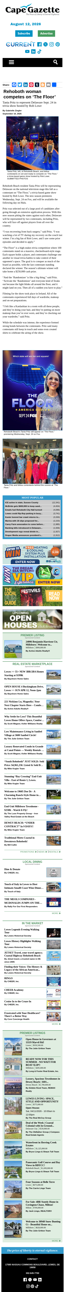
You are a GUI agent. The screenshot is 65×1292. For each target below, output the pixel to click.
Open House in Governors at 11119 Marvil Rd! (41, 1041)
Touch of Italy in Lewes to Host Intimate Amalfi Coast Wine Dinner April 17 (23, 886)
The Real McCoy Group (40, 1118)
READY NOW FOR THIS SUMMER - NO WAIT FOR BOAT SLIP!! (41, 1062)
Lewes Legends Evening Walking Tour (21, 931)
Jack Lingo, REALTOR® (40, 1211)
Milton (28, 1208)
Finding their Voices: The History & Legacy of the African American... (23, 968)
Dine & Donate (12, 869)
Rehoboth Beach (32, 1168)
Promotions (27, 852)
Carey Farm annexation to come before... (24, 524)
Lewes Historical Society (19, 936)
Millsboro (30, 648)
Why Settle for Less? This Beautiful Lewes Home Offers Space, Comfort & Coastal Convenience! (23, 718)
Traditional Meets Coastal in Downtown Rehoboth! (19, 839)
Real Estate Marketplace (33, 664)
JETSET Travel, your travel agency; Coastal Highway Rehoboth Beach (23, 954)
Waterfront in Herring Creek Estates (41, 1144)
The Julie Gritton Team (18, 738)
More (55, 913)
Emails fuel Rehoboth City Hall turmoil (23, 510)
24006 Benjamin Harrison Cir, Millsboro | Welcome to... (42, 643)
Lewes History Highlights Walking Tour (22, 942)
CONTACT (32, 1259)
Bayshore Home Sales (18, 679)
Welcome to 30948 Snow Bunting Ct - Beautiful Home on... (43, 1223)
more (55, 1024)
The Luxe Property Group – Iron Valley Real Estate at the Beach (21, 815)
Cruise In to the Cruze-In (17, 1001)
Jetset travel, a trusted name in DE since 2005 (22, 960)
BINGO (8, 978)
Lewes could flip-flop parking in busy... (23, 513)
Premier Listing (32, 635)
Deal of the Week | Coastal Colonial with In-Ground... (40, 1124)
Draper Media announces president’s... (23, 535)
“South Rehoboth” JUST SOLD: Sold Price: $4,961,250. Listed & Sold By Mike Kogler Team (24, 763)
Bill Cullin (12, 845)
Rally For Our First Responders (22, 906)
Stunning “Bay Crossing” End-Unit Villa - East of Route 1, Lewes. (23, 778)
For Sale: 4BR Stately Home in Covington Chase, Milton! (42, 1203)
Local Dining (32, 861)
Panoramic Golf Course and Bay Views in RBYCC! (43, 1164)
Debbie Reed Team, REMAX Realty (40, 1089)
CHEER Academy (14, 990)
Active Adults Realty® (39, 651)
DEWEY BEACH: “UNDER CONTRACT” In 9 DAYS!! (19, 824)
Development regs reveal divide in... (22, 531)
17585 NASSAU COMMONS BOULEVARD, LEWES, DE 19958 (32, 1266)
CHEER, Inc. (13, 872)
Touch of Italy (13, 891)
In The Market (32, 923)
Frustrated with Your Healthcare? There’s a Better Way (22, 1014)
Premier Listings (32, 1033)
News (41, 852)
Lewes (28, 1045)
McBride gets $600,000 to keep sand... (23, 506)
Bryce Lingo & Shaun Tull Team (44, 1151)
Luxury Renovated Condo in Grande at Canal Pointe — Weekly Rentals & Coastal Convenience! (24, 748)
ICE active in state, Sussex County (21, 502)
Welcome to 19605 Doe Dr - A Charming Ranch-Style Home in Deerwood (21, 793)
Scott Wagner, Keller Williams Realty (24, 723)
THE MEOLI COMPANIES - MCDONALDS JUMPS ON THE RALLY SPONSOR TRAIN (22, 901)
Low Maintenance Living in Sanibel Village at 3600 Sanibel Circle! (23, 733)
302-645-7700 (32, 1273)
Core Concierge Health (18, 1019)
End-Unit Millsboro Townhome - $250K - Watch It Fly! (21, 808)
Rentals (53, 852)
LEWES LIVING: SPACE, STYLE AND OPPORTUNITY (42, 1100)
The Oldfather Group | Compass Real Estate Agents (43, 1133)
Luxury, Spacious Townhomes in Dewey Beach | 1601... (43, 1080)
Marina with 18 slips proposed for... (22, 521)
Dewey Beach (31, 1085)
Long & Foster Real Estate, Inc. (44, 1071)
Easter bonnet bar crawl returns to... (22, 517)
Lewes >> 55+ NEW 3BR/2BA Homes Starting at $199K (24, 673)
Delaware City (32, 1129)
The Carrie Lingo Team (40, 1188)
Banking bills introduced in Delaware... (23, 528)
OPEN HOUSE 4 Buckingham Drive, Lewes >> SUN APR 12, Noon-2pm (24, 688)
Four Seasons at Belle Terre (40, 1182)
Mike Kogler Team (16, 768)
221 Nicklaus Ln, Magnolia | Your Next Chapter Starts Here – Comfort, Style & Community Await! (24, 703)
